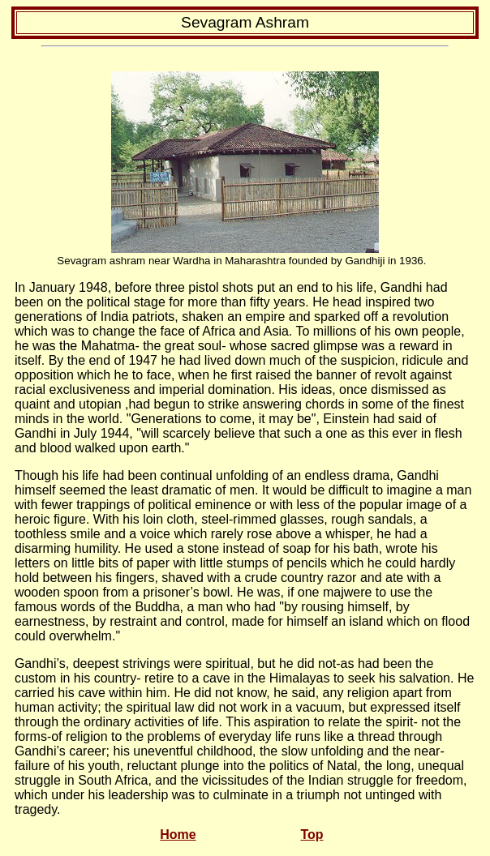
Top (311, 834)
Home (178, 834)
